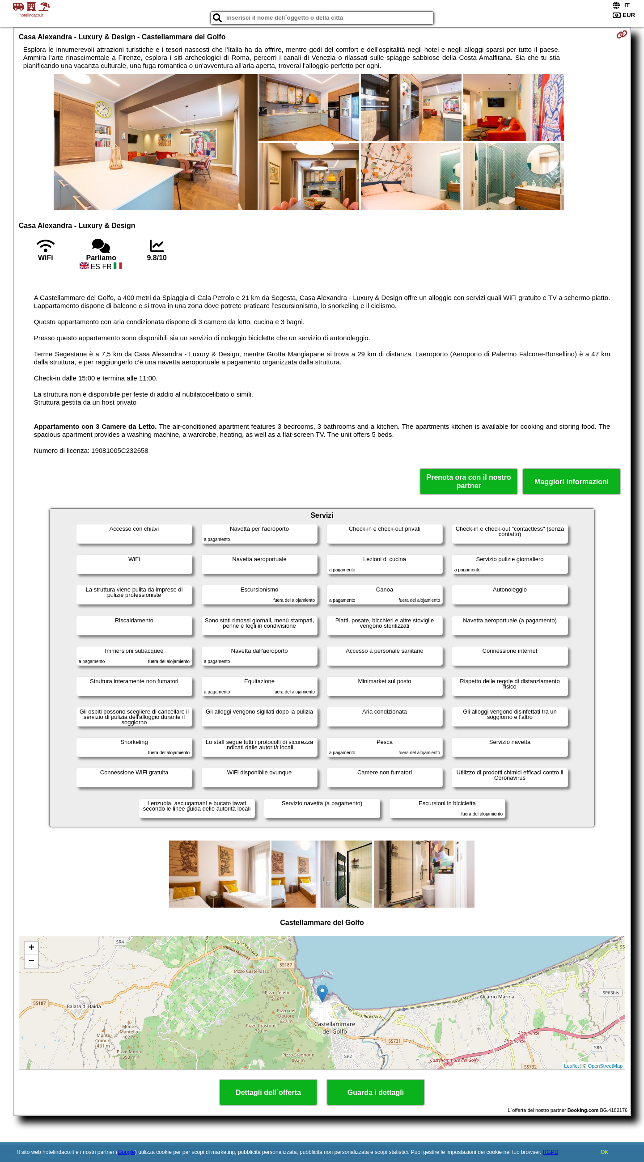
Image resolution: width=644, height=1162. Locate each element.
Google (126, 1152)
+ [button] (31, 948)
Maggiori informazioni (571, 482)
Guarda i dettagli (375, 1092)
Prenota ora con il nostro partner (469, 481)
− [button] (31, 961)
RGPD (551, 1152)
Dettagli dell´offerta (268, 1092)
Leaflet (571, 1066)
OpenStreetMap (605, 1066)
